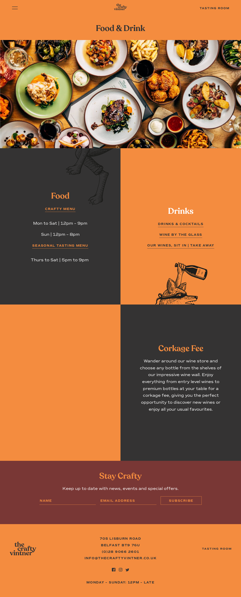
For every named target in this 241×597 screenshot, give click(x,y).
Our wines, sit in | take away (180, 245)
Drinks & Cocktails (180, 224)
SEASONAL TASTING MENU (60, 245)
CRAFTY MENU (60, 209)
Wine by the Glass (180, 235)
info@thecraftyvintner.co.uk (121, 558)
